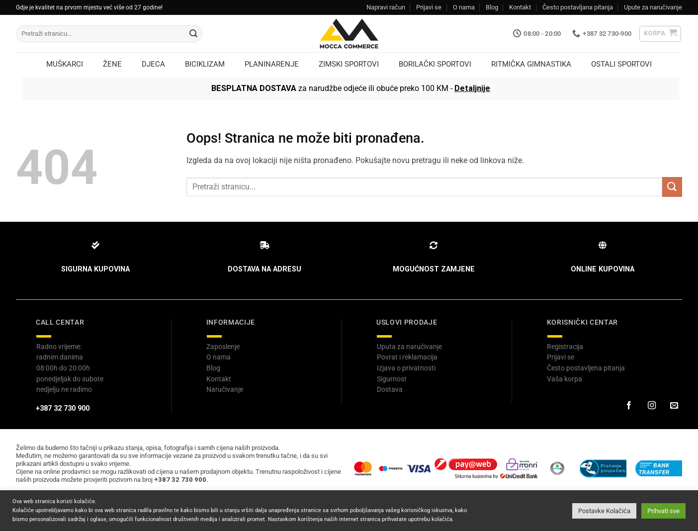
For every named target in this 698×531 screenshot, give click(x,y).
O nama (464, 7)
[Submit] (193, 33)
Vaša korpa (564, 379)
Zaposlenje (223, 347)
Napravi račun (385, 7)
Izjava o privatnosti (406, 368)
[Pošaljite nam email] (674, 405)
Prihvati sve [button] (663, 511)
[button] (660, 34)
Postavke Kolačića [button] (604, 511)
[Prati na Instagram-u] (651, 405)
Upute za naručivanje (653, 7)
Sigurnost (392, 379)
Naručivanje (224, 389)
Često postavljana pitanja (577, 7)
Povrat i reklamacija (407, 357)
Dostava (390, 389)
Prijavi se (428, 7)
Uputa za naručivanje (409, 347)
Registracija (565, 347)
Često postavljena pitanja (586, 368)
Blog (492, 7)
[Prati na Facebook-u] (629, 405)
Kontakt (520, 7)
